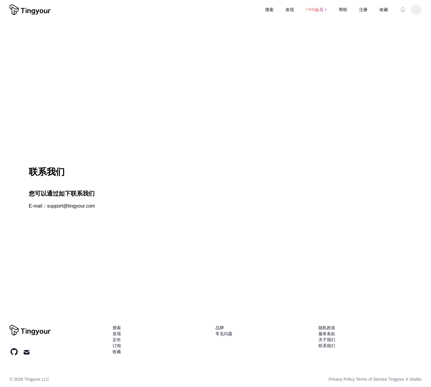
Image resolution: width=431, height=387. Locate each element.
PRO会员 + (316, 9)
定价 (117, 339)
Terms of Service (371, 379)
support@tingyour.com (71, 205)
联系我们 (326, 345)
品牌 (220, 327)
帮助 (343, 9)
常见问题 (224, 333)
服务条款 (326, 333)
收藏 (384, 9)
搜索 (269, 9)
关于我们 (326, 339)
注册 (363, 9)
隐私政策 (326, 327)
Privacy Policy (342, 379)
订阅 (117, 345)
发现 (290, 9)
